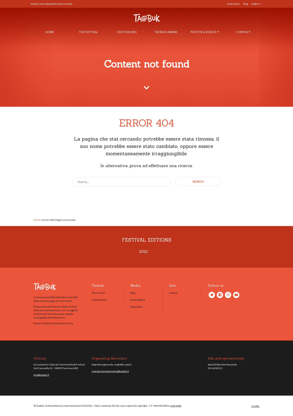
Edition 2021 (127, 32)
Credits (255, 406)
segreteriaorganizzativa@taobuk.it (110, 371)
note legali (175, 405)
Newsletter (233, 3)
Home (49, 32)
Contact (243, 32)
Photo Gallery (137, 299)
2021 (143, 251)
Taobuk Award (166, 32)
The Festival (88, 32)
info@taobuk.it (41, 374)
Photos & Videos (203, 32)
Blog (245, 3)
